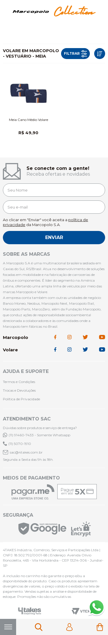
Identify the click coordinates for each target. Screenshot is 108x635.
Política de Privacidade (21, 399)
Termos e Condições (19, 382)
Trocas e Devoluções (19, 390)
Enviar (54, 237)
